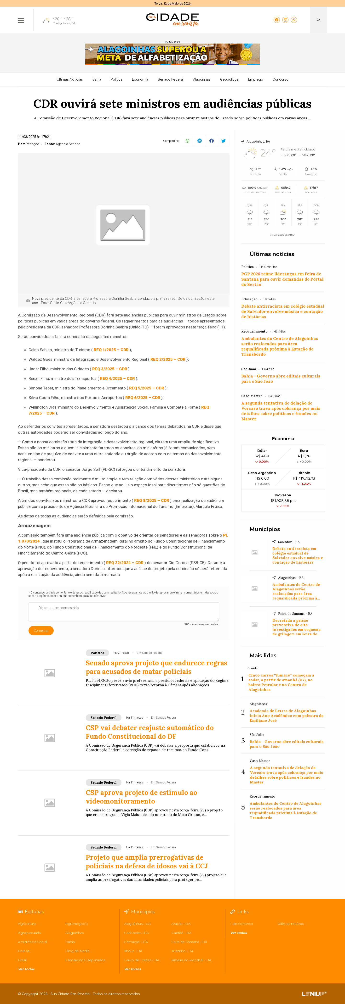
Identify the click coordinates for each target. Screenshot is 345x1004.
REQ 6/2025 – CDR (142, 397)
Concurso (280, 79)
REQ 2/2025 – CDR (167, 359)
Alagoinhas (202, 79)
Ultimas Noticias (70, 79)
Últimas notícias (272, 254)
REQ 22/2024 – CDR (125, 562)
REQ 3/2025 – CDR (109, 368)
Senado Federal (171, 79)
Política (116, 79)
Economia (140, 79)
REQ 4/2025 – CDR (117, 378)
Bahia (96, 79)
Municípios (265, 529)
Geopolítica (229, 79)
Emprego (255, 79)
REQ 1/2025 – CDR (111, 349)
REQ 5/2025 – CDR (146, 388)
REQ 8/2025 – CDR (151, 500)
